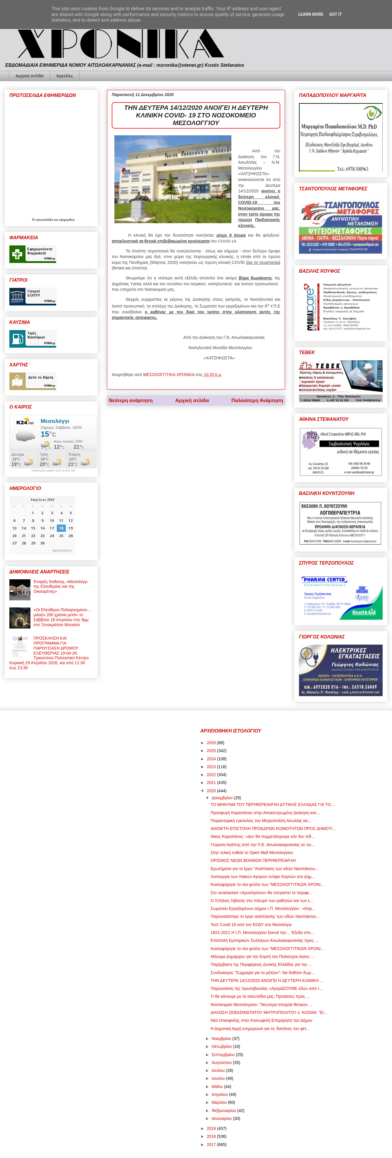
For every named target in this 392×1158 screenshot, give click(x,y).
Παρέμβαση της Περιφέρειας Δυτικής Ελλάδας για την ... (261, 964)
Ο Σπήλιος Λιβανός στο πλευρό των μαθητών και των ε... (262, 900)
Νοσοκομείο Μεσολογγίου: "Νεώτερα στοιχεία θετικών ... (261, 1004)
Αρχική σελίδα (30, 76)
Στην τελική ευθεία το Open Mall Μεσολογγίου (252, 852)
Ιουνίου (219, 1078)
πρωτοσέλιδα (45, 219)
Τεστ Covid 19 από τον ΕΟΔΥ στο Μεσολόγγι (251, 924)
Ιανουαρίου (222, 1118)
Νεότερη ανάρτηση (131, 400)
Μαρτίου (220, 1102)
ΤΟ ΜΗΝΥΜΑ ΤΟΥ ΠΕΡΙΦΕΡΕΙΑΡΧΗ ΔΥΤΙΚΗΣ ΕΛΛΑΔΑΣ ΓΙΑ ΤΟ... (272, 804)
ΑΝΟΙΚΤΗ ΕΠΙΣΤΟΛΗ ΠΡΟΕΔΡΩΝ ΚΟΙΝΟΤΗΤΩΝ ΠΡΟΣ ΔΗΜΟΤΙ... (273, 828)
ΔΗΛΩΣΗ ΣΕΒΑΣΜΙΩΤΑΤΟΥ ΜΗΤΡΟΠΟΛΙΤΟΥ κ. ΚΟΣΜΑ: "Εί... (269, 1012)
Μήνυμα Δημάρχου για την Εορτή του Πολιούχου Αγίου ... (262, 956)
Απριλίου (220, 1094)
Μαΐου (218, 1086)
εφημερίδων (67, 219)
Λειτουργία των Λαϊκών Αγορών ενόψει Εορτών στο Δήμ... (263, 876)
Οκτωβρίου (222, 1046)
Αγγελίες (64, 76)
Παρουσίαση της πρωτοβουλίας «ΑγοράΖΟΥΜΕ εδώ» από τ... (267, 988)
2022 (212, 774)
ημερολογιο (62, 550)
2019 (212, 1128)
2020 (212, 790)
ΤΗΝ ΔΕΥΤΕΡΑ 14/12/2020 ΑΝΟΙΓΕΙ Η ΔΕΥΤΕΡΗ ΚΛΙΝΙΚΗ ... (267, 980)
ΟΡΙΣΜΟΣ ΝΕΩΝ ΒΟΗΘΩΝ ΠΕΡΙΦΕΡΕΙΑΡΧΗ (253, 860)
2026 (212, 742)
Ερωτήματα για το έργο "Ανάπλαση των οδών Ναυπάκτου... (264, 868)
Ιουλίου (219, 1070)
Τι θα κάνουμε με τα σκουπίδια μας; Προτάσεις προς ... (260, 996)
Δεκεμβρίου (222, 797)
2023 (212, 766)
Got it (335, 14)
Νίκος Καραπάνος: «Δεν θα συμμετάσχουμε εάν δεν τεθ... (262, 836)
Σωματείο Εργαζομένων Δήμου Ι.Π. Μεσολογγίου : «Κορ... (263, 908)
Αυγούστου (222, 1062)
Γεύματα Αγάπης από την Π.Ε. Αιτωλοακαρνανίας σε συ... (262, 844)
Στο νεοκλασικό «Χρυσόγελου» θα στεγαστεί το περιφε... (261, 892)
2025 (212, 750)
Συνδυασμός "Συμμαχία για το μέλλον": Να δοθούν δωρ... (262, 972)
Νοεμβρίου (222, 1038)
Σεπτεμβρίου (224, 1054)
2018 (212, 1136)
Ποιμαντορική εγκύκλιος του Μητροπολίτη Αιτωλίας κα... (261, 820)
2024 (212, 758)
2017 (212, 1144)
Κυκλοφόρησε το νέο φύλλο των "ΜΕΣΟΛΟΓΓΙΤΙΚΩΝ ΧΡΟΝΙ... (267, 884)
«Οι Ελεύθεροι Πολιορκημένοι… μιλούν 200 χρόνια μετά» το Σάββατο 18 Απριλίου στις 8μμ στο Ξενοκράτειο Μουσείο (62, 617)
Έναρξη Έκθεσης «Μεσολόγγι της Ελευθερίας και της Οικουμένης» (60, 586)
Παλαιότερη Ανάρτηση (257, 400)
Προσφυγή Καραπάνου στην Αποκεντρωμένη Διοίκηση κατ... (265, 812)
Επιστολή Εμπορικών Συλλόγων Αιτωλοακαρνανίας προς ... (264, 940)
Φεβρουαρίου (224, 1110)
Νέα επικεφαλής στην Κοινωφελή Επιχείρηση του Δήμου (261, 1020)
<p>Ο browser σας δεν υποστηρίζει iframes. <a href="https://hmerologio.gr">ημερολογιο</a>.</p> (42, 525)
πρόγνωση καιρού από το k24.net (53, 470)
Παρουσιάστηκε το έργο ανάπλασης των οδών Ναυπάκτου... (265, 916)
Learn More (310, 14)
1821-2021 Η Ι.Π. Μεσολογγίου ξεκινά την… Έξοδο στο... (262, 932)
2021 (212, 782)
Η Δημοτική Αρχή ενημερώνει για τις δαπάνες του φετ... (260, 1028)
